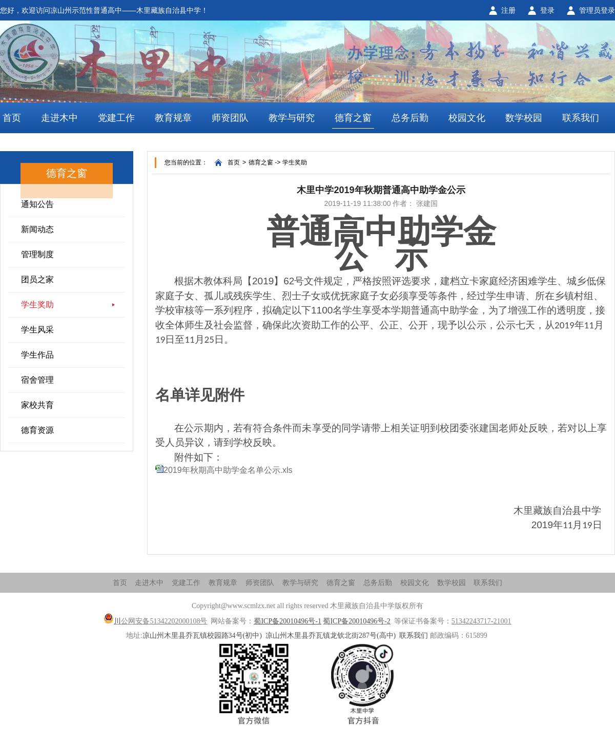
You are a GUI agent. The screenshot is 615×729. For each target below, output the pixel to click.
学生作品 (37, 354)
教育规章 (173, 118)
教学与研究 (292, 118)
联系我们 (580, 118)
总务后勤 (410, 118)
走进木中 (59, 118)
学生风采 (37, 329)
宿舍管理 (37, 380)
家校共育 (37, 405)
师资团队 (230, 118)
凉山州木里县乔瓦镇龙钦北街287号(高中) (330, 635)
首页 (12, 118)
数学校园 (523, 118)
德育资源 (37, 430)
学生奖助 (37, 304)
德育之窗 (353, 118)
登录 (547, 10)
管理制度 (37, 254)
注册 (508, 10)
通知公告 (37, 204)
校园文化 (466, 118)
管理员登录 (597, 10)
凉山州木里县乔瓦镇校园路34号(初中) (202, 635)
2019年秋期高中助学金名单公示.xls (228, 470)
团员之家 (37, 279)
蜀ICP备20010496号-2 (356, 621)
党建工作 (116, 118)
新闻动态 (37, 229)
